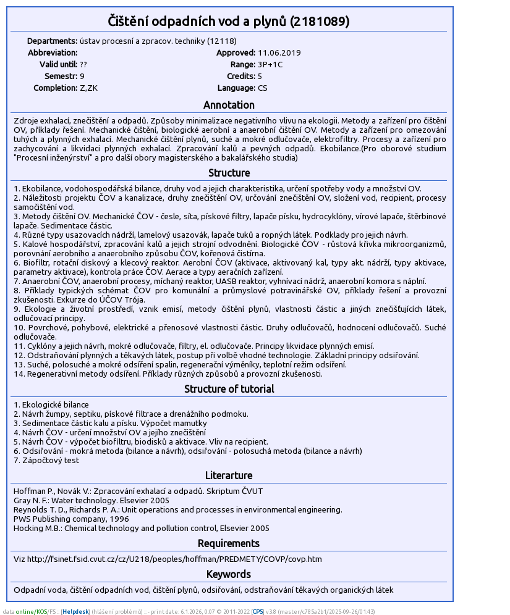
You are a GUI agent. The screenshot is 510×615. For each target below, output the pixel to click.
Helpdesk (75, 611)
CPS (258, 611)
